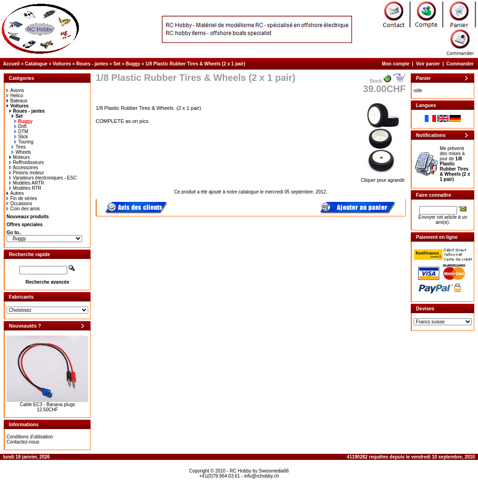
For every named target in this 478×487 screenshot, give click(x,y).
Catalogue (36, 63)
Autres (15, 193)
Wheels (21, 152)
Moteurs (19, 157)
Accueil (11, 63)
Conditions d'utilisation (30, 436)
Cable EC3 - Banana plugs (47, 404)
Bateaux (17, 100)
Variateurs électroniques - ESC (43, 177)
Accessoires (23, 167)
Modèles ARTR (26, 183)
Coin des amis (23, 208)
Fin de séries (22, 198)
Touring (24, 141)
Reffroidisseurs (26, 162)
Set (117, 63)
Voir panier (428, 63)
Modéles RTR (25, 188)
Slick (21, 136)
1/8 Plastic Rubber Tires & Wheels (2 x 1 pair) (196, 63)
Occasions (19, 203)
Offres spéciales (24, 224)
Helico (15, 95)
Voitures (62, 63)
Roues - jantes (92, 63)
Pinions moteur (26, 172)
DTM (21, 131)
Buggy (133, 63)
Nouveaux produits (28, 216)
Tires (19, 147)
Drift (20, 126)
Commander (459, 63)
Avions (15, 90)
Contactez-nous (23, 441)
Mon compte (395, 63)
